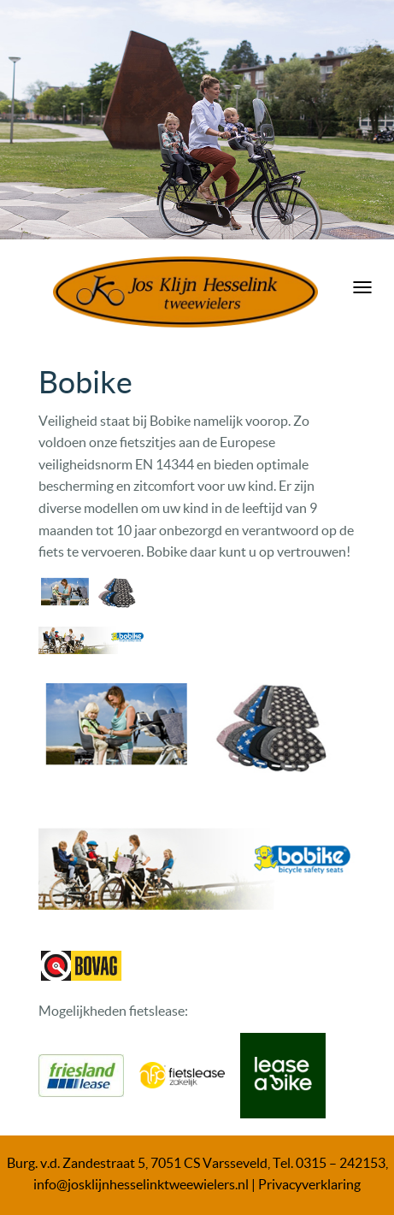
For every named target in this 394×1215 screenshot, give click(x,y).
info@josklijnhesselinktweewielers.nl (141, 1184)
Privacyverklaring (309, 1184)
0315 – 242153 (340, 1163)
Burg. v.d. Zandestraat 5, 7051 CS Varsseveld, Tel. (151, 1163)
